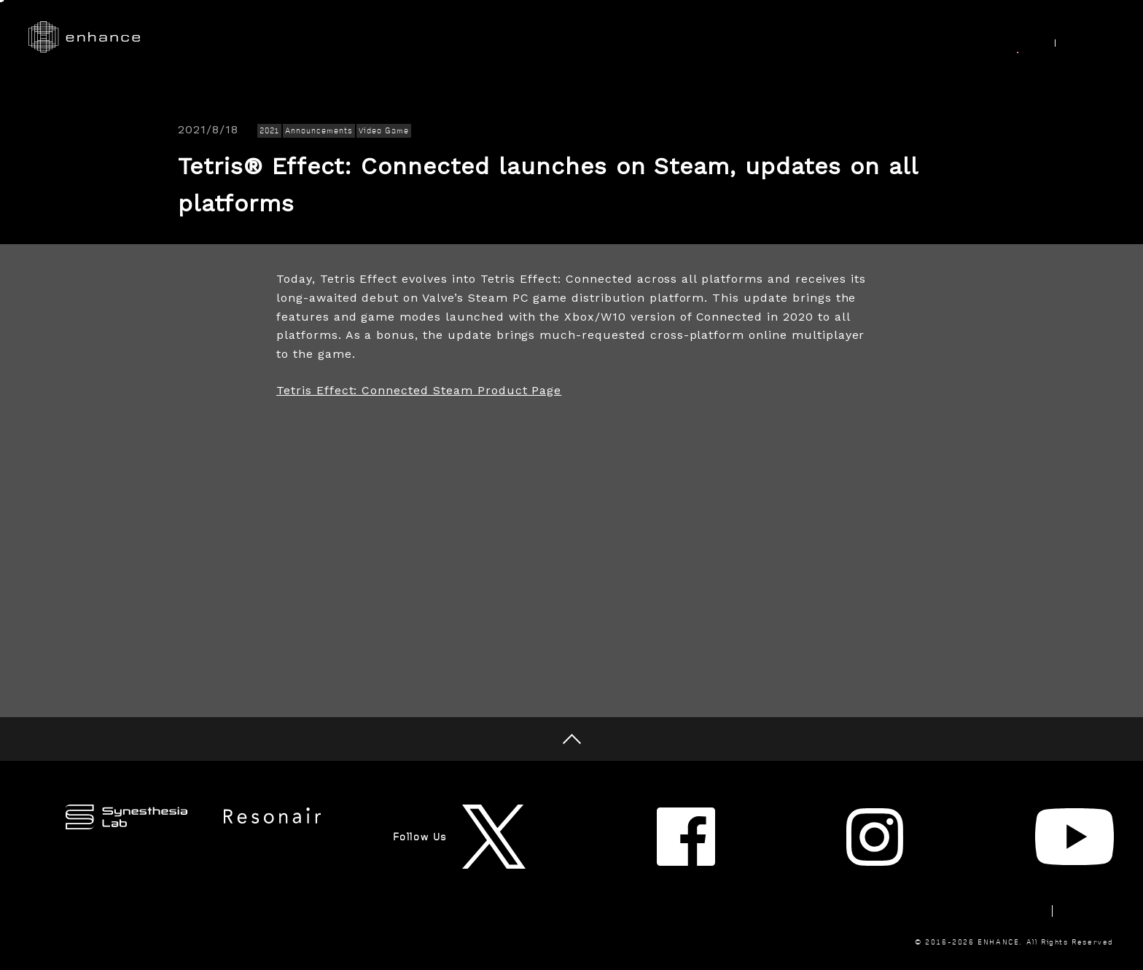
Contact (982, 862)
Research (656, 37)
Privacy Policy (1074, 862)
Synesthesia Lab (759, 37)
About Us (863, 37)
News (1011, 37)
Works (580, 37)
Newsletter (897, 862)
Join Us (942, 37)
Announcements (318, 131)
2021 (270, 131)
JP (1098, 38)
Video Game (384, 131)
